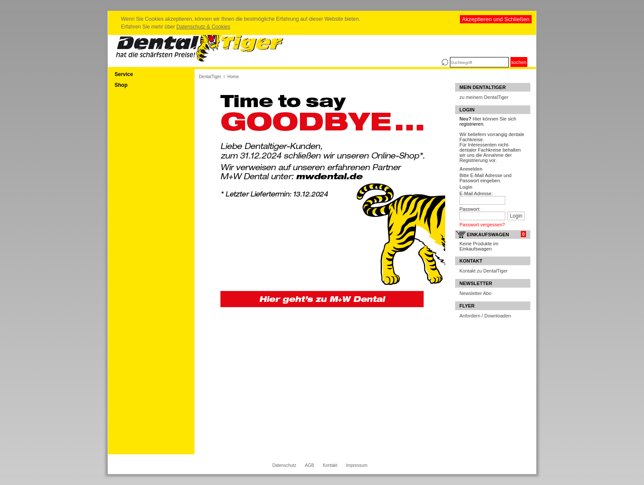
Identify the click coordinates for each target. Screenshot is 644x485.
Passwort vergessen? (482, 224)
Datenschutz (284, 465)
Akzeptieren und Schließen (495, 19)
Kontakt (330, 465)
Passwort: (469, 209)
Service (124, 74)
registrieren (471, 124)
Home (233, 76)
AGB (309, 465)
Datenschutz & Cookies (203, 27)
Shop (121, 85)
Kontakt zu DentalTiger (483, 270)
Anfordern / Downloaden (485, 315)
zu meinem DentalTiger (483, 97)
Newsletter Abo (475, 293)
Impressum (356, 465)
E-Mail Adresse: (476, 193)
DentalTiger (210, 76)
